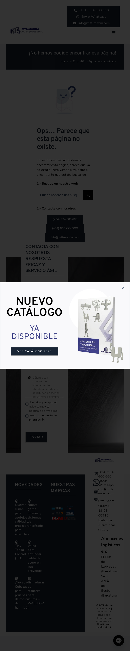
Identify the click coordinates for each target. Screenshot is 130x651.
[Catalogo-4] (96, 288)
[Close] (123, 288)
